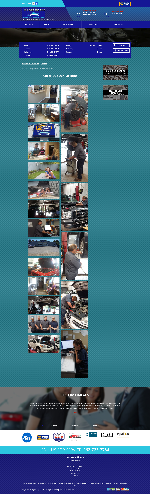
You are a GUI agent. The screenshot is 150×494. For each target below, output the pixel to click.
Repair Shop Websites (38, 490)
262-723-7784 (117, 13)
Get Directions (121, 50)
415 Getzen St (38, 68)
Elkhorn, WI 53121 (49, 68)
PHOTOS (47, 25)
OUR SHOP (29, 25)
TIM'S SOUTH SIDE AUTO (30, 64)
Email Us (119, 45)
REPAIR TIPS (93, 25)
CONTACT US (118, 25)
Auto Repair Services (75, 460)
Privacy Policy (69, 490)
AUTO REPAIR (68, 25)
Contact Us (75, 475)
